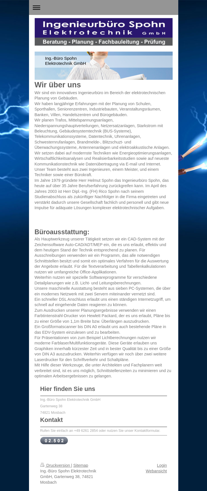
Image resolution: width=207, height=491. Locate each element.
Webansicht (156, 471)
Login (162, 465)
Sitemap (80, 465)
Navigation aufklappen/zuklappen (103, 7)
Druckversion (55, 465)
